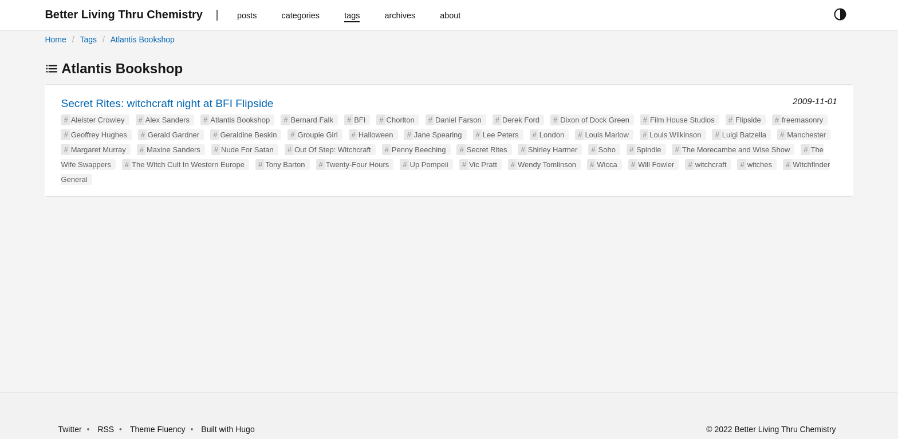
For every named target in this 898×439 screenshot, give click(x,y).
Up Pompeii (429, 164)
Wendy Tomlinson (547, 164)
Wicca (607, 164)
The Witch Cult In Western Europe (188, 164)
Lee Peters (501, 134)
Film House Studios (682, 120)
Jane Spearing (438, 134)
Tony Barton (285, 164)
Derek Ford (520, 120)
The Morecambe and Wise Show (736, 149)
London (551, 134)
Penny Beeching (419, 149)
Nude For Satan (247, 149)
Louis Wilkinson (675, 134)
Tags (88, 39)
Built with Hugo (227, 429)
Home (55, 39)
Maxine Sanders (173, 149)
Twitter (69, 429)
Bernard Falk (312, 120)
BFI (359, 120)
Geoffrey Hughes (99, 134)
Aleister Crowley (98, 120)
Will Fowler (656, 164)
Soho (607, 149)
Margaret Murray (98, 149)
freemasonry (802, 120)
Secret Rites (487, 149)
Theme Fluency (158, 429)
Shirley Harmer (553, 149)
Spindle (648, 149)
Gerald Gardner (173, 134)
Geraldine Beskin (248, 134)
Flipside (748, 120)
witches (759, 164)
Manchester (806, 134)
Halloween (376, 134)
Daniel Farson (458, 120)
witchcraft (711, 164)
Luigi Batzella (744, 134)
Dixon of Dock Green (594, 120)
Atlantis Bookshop (143, 39)
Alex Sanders (167, 120)
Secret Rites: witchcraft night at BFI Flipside (167, 103)
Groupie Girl (318, 134)
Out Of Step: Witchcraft (332, 149)
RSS (105, 429)
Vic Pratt (483, 164)
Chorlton (401, 120)
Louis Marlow (607, 134)
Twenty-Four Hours (357, 164)
